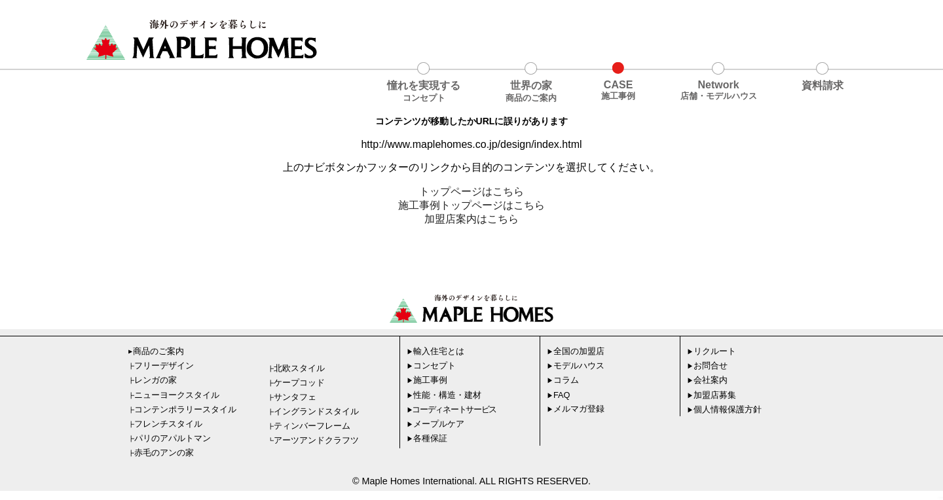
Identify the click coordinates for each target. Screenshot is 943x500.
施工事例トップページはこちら (471, 205)
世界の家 (531, 92)
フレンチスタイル (166, 424)
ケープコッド (297, 382)
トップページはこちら (471, 191)
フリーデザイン (162, 365)
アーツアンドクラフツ (314, 440)
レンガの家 (154, 380)
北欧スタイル (297, 368)
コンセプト (431, 365)
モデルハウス (575, 365)
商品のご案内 (155, 351)
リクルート (711, 351)
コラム (563, 380)
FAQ (558, 395)
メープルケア (435, 424)
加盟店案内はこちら (471, 218)
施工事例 (427, 380)
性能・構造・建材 (444, 395)
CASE (618, 90)
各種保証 (427, 438)
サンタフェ (293, 397)
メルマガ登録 (575, 409)
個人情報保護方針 (724, 409)
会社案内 (707, 380)
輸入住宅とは (435, 351)
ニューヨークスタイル (175, 395)
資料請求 (822, 85)
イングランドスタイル (314, 411)
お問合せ (707, 365)
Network (718, 90)
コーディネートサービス (452, 409)
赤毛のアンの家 (162, 452)
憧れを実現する (423, 92)
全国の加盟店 (575, 351)
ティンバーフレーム (310, 426)
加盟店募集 (711, 395)
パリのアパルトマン (171, 438)
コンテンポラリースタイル (183, 409)
